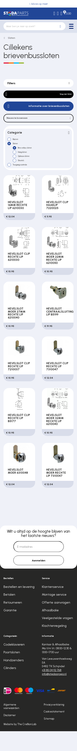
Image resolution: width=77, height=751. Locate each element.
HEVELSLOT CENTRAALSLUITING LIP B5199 (60, 330)
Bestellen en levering (18, 606)
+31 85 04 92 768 (51, 689)
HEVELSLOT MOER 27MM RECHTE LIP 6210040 (16, 332)
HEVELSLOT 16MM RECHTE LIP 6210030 (17, 224)
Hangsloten (26, 165)
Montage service (54, 614)
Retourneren (12, 622)
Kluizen (18, 148)
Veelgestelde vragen (57, 637)
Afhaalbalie (50, 630)
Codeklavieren (14, 664)
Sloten (11, 37)
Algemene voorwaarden (11, 726)
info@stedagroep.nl (54, 693)
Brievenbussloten (30, 159)
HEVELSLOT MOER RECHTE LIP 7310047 (56, 491)
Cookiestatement (54, 731)
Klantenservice (53, 606)
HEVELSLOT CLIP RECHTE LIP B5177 (19, 436)
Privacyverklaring (54, 724)
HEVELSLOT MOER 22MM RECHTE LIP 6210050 (55, 277)
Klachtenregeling (54, 645)
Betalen (9, 614)
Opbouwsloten (28, 170)
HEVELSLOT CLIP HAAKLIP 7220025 (57, 224)
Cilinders (9, 687)
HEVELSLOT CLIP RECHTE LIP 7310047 (57, 385)
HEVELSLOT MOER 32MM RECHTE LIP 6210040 (55, 438)
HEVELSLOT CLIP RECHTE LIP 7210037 (19, 385)
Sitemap (49, 738)
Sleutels (24, 176)
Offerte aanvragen (56, 622)
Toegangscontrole (25, 181)
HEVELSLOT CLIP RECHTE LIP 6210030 (19, 275)
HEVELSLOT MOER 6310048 (18, 490)
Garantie (10, 630)
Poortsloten (11, 672)
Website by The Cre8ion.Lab (19, 743)
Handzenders (13, 680)
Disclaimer (9, 734)
